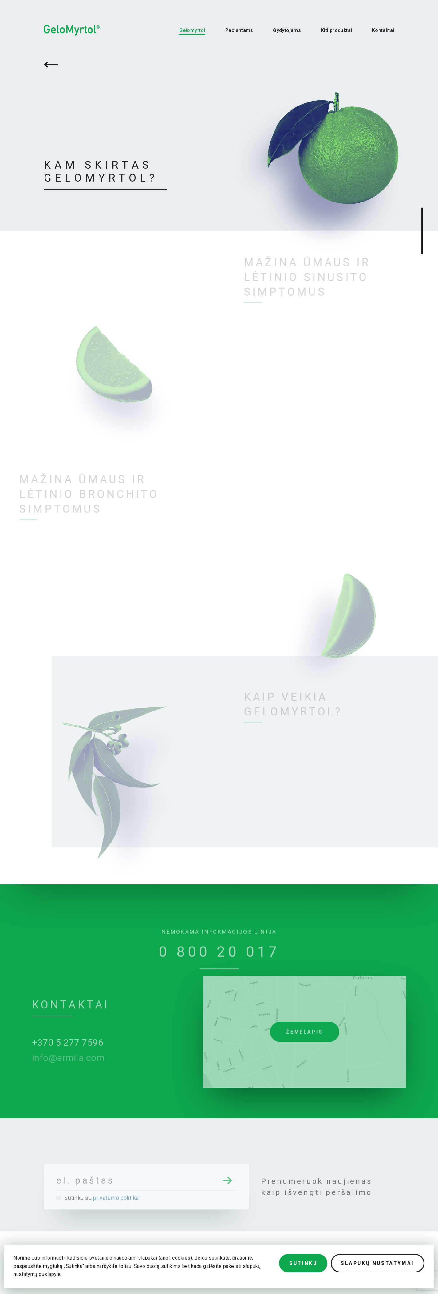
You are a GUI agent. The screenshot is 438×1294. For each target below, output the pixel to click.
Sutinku (303, 1263)
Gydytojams (287, 30)
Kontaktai (383, 30)
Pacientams (239, 30)
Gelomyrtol (192, 30)
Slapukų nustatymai (377, 1263)
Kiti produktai (336, 30)
